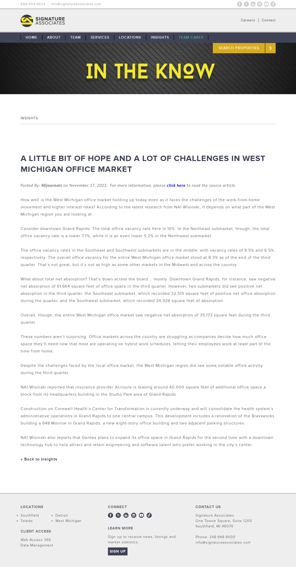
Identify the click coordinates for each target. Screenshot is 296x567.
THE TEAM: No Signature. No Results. (69, 21)
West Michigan (68, 521)
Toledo (27, 521)
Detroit (61, 515)
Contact (269, 20)
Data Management (37, 545)
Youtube (266, 4)
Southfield (30, 515)
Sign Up (118, 551)
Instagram (259, 4)
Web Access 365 (36, 540)
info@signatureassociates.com (76, 4)
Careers (248, 20)
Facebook (239, 4)
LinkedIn (253, 4)
